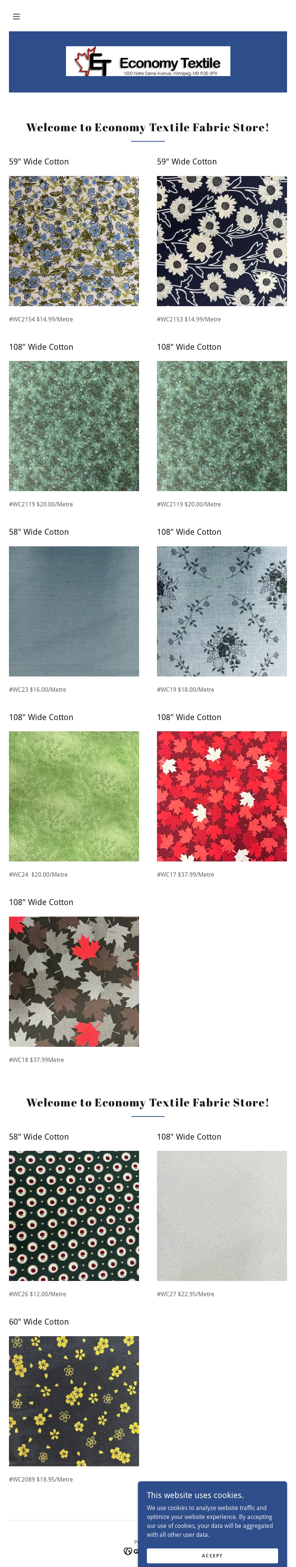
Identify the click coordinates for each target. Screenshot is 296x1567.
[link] (148, 61)
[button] (16, 16)
